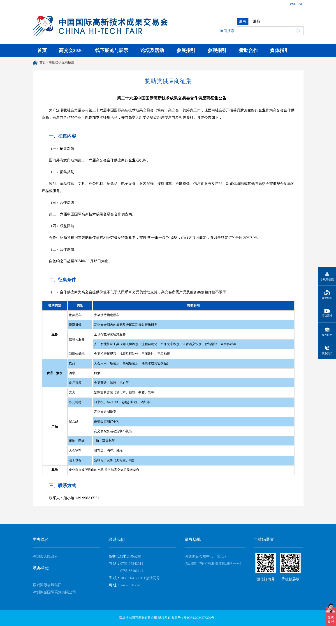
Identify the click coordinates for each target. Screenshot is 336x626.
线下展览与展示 (111, 50)
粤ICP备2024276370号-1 (200, 617)
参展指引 (185, 50)
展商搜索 (227, 31)
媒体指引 (279, 50)
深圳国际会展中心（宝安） (206, 556)
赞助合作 (248, 50)
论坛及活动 (152, 50)
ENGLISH (297, 4)
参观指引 (217, 50)
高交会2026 (71, 50)
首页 (42, 50)
